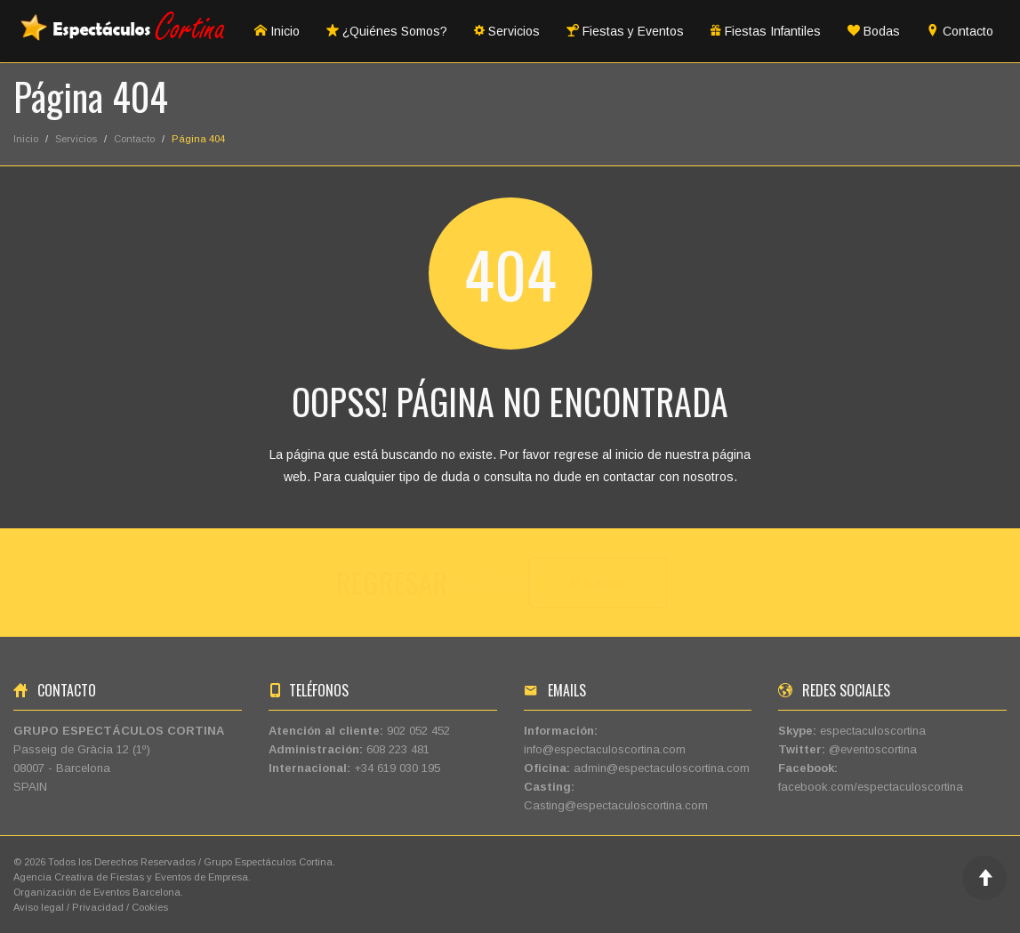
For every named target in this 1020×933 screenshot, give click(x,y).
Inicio (277, 31)
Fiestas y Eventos (625, 31)
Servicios (507, 31)
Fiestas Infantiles (766, 31)
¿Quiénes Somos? (386, 31)
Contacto (960, 31)
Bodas (873, 31)
